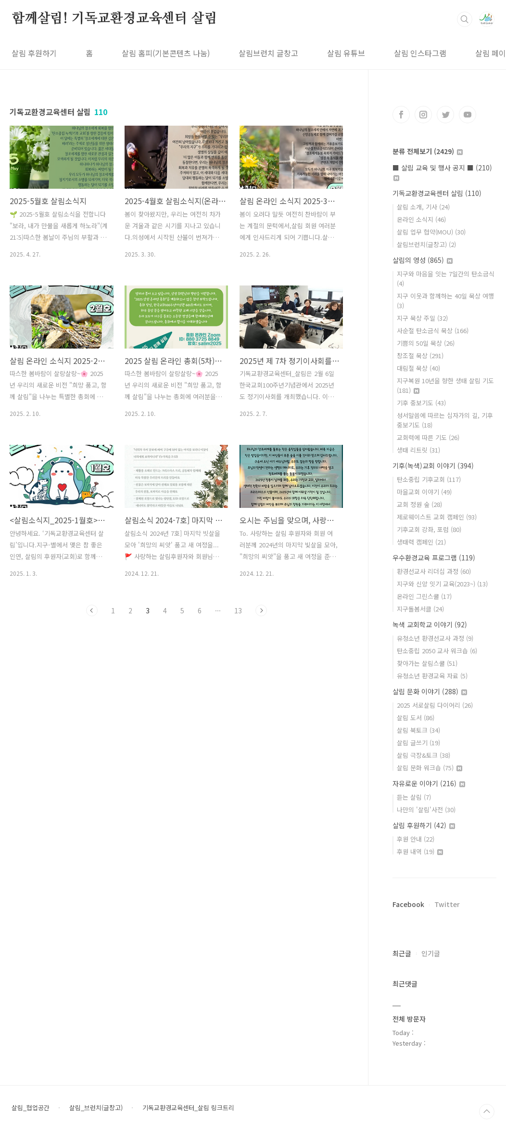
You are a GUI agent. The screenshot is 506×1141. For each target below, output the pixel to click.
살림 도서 (415, 717)
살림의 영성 (422, 260)
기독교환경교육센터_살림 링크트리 (188, 1108)
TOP (486, 1111)
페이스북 (401, 114)
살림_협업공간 (31, 1108)
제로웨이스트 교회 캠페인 (437, 516)
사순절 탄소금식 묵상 (432, 330)
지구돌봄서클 (420, 608)
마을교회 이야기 (424, 491)
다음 (261, 610)
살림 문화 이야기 (429, 691)
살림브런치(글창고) (426, 244)
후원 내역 (420, 851)
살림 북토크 (418, 730)
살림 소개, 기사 (423, 206)
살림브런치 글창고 (268, 53)
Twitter (447, 904)
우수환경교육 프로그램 (433, 557)
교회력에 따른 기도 (428, 437)
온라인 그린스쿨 (424, 596)
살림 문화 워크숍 (429, 767)
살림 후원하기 (34, 53)
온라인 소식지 (421, 219)
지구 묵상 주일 (422, 318)
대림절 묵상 (418, 368)
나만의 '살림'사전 (426, 809)
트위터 (445, 114)
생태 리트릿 (418, 449)
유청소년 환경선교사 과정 (435, 638)
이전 (92, 610)
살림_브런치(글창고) (96, 1108)
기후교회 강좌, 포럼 (429, 529)
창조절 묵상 (420, 355)
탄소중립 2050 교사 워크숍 (437, 650)
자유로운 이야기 (428, 783)
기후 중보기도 (421, 402)
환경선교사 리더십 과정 (434, 571)
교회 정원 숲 (419, 504)
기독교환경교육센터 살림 (436, 193)
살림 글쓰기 (418, 742)
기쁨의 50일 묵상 (426, 343)
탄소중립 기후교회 (429, 479)
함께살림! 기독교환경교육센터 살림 (114, 19)
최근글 (401, 953)
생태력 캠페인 (421, 541)
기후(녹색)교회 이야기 (433, 465)
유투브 (467, 114)
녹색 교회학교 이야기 (429, 624)
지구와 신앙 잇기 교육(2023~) (442, 583)
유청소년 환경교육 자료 (432, 675)
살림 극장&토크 (423, 755)
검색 (464, 19)
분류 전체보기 (427, 151)
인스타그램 (423, 114)
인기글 (430, 953)
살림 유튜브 (346, 53)
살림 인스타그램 (420, 53)
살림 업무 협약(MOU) (431, 231)
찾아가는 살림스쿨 (427, 663)
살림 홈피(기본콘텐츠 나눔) (166, 53)
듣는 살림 (414, 797)
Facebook (408, 904)
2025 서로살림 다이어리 (435, 705)
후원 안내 (415, 838)
